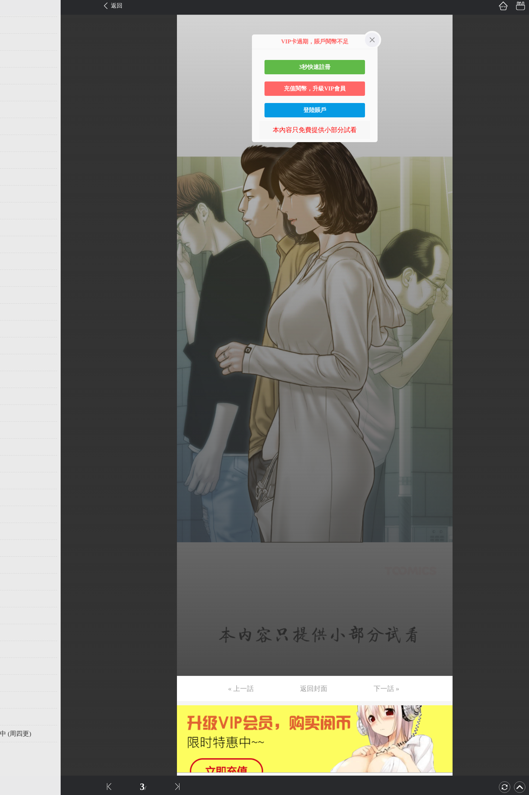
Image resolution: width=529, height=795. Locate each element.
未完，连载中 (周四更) (39, 733)
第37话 (17, 615)
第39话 (17, 649)
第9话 (15, 143)
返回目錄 (24, 757)
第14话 (17, 227)
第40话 (17, 666)
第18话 (17, 295)
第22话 (17, 362)
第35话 (17, 581)
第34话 (17, 565)
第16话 (17, 261)
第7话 (15, 109)
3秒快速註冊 (315, 67)
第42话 (17, 699)
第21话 (17, 345)
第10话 (17, 160)
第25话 (17, 413)
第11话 (16, 177)
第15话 (17, 244)
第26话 (17, 430)
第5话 (15, 75)
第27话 (17, 446)
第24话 (17, 396)
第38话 (17, 632)
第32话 (17, 531)
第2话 (15, 25)
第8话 (15, 126)
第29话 (17, 480)
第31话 (17, 514)
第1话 (15, 8)
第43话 (17, 716)
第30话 (17, 497)
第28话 (17, 463)
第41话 (17, 683)
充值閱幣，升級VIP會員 (315, 88)
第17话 (17, 278)
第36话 (17, 598)
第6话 (15, 92)
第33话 (17, 548)
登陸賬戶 (314, 110)
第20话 (17, 328)
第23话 (17, 379)
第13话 (17, 210)
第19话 (17, 311)
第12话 (17, 193)
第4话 (15, 58)
